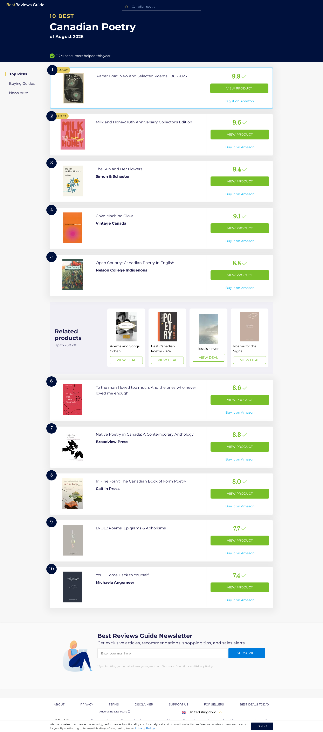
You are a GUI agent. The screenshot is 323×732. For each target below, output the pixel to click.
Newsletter (18, 93)
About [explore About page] (59, 704)
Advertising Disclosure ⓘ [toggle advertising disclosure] (114, 711)
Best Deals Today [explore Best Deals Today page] (254, 704)
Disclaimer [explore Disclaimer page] (144, 704)
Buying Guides (22, 83)
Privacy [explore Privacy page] (86, 704)
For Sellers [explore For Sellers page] (214, 704)
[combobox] (161, 6)
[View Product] (161, 88)
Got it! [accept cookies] (262, 726)
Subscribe (247, 653)
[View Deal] (126, 338)
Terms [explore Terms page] (114, 704)
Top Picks (18, 74)
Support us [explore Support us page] (178, 704)
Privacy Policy (145, 728)
